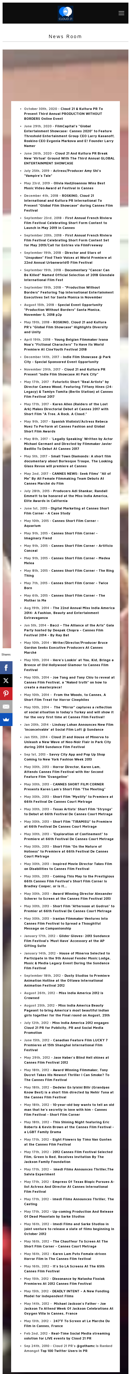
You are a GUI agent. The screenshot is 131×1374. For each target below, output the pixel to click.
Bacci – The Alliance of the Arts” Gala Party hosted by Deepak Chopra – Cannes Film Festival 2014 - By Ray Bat (69, 630)
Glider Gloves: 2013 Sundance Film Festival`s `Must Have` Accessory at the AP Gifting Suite (67, 941)
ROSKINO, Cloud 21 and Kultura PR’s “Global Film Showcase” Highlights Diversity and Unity (66, 327)
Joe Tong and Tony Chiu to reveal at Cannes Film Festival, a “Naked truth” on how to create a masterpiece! (69, 682)
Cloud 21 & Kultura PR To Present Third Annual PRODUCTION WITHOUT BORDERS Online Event (63, 114)
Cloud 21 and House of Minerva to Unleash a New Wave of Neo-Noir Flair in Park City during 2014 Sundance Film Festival (67, 742)
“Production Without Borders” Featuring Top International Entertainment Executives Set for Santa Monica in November (69, 292)
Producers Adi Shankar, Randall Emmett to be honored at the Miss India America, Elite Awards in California (66, 496)
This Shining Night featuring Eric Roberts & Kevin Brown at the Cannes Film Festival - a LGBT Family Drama (69, 1127)
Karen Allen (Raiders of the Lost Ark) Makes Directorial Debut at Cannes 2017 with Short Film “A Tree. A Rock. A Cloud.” (66, 409)
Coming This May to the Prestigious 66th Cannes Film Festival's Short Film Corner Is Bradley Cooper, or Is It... (69, 881)
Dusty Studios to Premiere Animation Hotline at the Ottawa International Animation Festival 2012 (67, 980)
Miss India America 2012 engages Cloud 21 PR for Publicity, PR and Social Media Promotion (66, 1028)
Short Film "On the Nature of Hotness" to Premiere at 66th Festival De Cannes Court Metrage (66, 851)
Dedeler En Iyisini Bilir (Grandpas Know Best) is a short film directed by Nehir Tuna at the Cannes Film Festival (69, 1092)
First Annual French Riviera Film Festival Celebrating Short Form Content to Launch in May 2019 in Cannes (68, 223)
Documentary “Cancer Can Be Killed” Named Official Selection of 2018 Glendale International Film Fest (69, 275)
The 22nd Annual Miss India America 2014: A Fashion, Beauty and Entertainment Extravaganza (69, 613)
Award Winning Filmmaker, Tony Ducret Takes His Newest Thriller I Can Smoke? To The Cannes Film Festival (66, 1075)
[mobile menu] (121, 13)
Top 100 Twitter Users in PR (64, 1351)
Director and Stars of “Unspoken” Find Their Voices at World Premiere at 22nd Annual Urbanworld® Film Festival (68, 257)
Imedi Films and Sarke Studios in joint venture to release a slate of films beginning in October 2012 (69, 1229)
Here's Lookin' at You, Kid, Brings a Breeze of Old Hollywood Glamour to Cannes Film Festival (69, 665)
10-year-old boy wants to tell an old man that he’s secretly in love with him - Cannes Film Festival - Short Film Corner (69, 1110)
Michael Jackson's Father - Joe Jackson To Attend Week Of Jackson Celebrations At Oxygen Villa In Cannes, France (68, 1308)
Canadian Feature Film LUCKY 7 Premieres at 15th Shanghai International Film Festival (66, 1045)
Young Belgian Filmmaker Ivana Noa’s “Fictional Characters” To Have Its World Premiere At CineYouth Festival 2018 (66, 344)
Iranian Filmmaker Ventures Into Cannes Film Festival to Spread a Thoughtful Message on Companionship (66, 923)
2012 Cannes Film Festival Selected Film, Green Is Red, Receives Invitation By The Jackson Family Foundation (68, 1157)
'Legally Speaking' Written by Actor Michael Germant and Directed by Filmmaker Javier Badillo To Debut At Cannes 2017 (68, 444)
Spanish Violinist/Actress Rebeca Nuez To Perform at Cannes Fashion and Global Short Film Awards (66, 426)
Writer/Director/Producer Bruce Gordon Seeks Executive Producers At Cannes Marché (66, 647)
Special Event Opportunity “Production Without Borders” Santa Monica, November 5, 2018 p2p (63, 310)
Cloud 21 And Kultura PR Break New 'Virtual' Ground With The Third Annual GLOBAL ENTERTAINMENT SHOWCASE (69, 158)
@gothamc (86, 1346)
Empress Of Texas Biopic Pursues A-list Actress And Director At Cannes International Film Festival (69, 1187)
